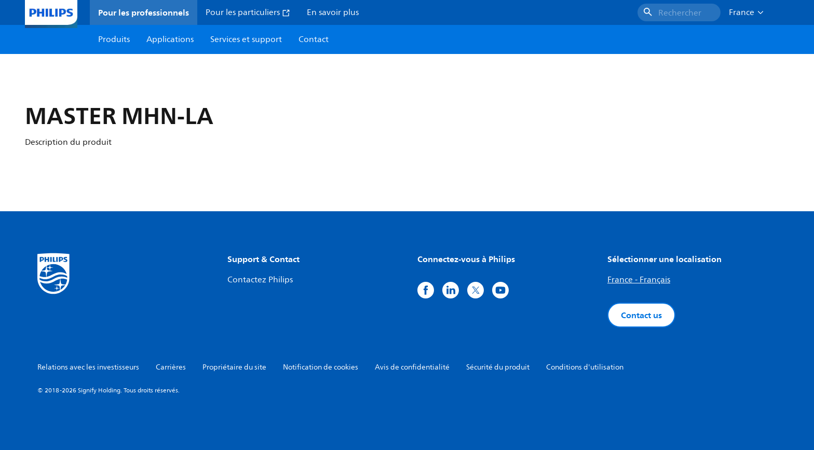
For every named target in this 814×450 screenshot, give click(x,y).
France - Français (638, 280)
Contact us (641, 315)
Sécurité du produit (498, 367)
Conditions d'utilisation (584, 367)
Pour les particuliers (248, 12)
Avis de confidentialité (412, 367)
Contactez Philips (260, 280)
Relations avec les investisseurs (88, 367)
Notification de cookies (320, 367)
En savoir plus (333, 12)
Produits (114, 39)
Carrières (171, 367)
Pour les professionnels (143, 12)
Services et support (246, 39)
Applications (170, 39)
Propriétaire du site (234, 367)
